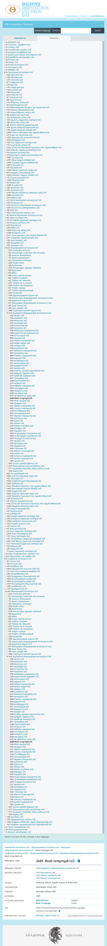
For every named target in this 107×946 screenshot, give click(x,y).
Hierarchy (54, 38)
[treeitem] (13, 42)
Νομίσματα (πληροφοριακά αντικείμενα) (55, 868)
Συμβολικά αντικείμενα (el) (16, 853)
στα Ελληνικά (97, 16)
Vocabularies (71, 16)
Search (98, 30)
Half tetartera (42, 900)
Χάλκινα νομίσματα (46, 875)
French (56, 30)
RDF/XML (40, 916)
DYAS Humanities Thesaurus (19, 24)
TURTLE (48, 916)
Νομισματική (43, 872)
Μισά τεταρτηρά (43, 903)
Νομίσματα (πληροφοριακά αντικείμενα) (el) (79, 853)
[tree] (53, 437)
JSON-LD (55, 916)
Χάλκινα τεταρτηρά (46, 878)
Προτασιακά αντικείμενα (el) (17, 847)
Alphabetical (19, 38)
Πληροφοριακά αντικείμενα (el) (45, 847)
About (84, 16)
